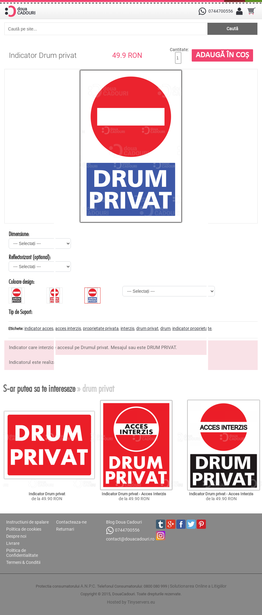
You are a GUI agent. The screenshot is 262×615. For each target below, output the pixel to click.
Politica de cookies (23, 529)
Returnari (65, 529)
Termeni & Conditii (23, 562)
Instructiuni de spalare (27, 522)
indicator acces (38, 328)
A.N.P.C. (88, 586)
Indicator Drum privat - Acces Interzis (134, 494)
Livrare (12, 543)
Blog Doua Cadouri (124, 522)
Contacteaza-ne (71, 522)
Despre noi (16, 536)
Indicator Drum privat (47, 494)
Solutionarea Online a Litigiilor (198, 586)
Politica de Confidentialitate (22, 553)
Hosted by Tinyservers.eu (131, 602)
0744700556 (123, 530)
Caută (232, 28)
